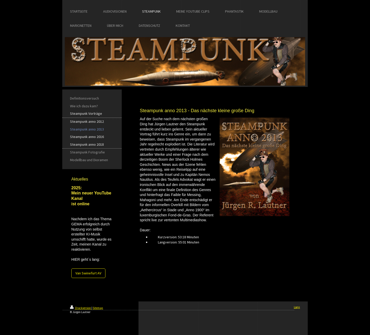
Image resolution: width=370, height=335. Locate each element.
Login (297, 307)
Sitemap (98, 308)
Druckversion (80, 308)
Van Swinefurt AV (88, 273)
